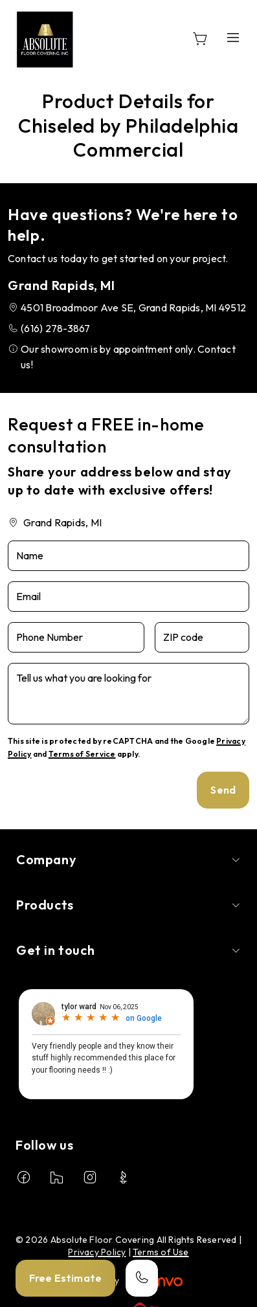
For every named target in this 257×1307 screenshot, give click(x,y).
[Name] (128, 556)
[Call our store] (142, 1278)
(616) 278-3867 (55, 328)
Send (223, 789)
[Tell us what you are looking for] (128, 693)
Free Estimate (65, 1277)
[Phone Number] (76, 637)
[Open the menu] (233, 37)
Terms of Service (82, 754)
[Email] (128, 596)
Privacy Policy (97, 1252)
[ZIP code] (202, 637)
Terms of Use (161, 1252)
